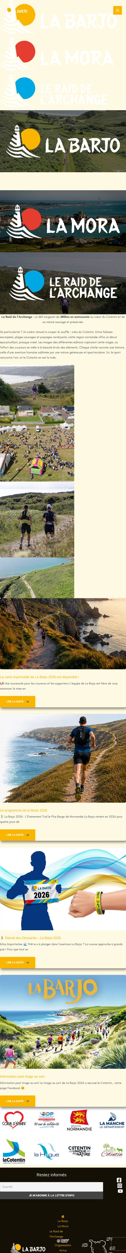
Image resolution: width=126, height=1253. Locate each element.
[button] (17, 701)
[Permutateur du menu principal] (117, 10)
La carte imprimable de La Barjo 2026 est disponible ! (40, 677)
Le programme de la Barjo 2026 (24, 810)
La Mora (63, 1226)
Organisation (63, 1245)
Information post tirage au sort (22, 1076)
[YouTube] (120, 1191)
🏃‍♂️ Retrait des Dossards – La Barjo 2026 (30, 938)
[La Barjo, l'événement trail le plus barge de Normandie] (16, 10)
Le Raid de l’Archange (56, 1233)
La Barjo (63, 1221)
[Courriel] (51, 1187)
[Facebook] (119, 1180)
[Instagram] (119, 1185)
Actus (63, 1250)
